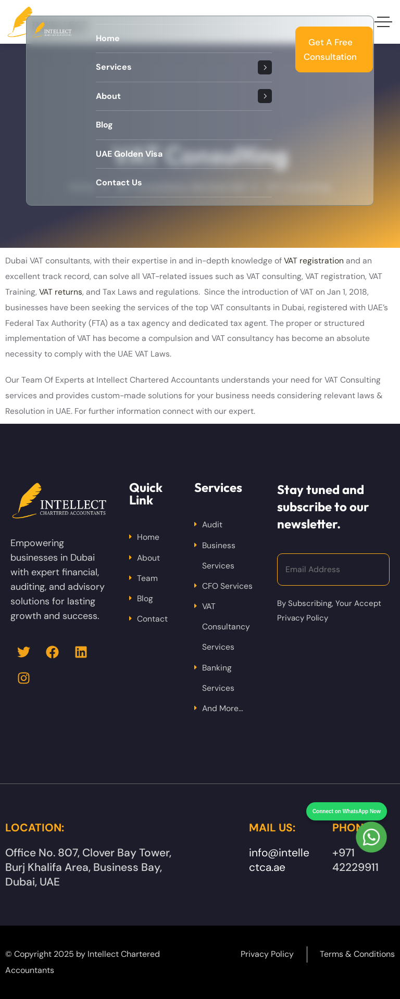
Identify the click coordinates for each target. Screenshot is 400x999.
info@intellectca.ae (279, 860)
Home (148, 537)
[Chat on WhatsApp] (371, 817)
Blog (145, 598)
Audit (212, 524)
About (148, 557)
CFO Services (227, 585)
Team (147, 578)
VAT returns (60, 291)
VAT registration (314, 260)
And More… (222, 708)
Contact (152, 618)
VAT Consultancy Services (226, 626)
